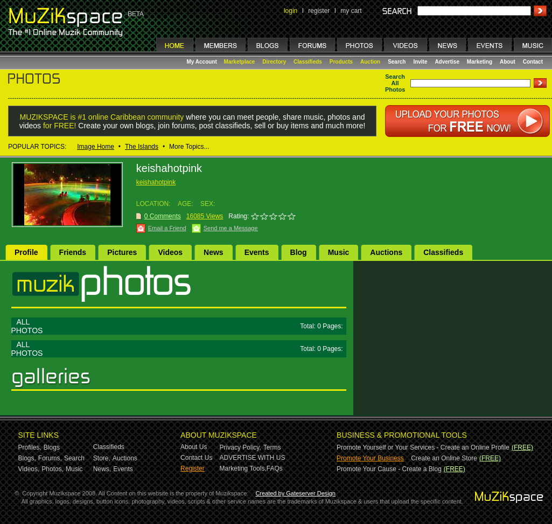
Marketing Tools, (243, 468)
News (213, 252)
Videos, (29, 469)
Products (341, 62)
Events (256, 252)
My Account (203, 62)
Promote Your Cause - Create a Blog (389, 469)
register (319, 11)
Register (192, 468)
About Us (193, 447)
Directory (274, 62)
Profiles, (29, 447)
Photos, (52, 469)
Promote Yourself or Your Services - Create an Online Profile (423, 447)
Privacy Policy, (240, 447)
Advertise (447, 62)
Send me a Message (231, 228)
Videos (170, 252)
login (290, 11)
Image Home (95, 146)
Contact (533, 62)
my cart (350, 11)
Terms (272, 447)
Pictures (122, 252)
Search (397, 62)
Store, (101, 458)
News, (102, 469)
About (507, 62)
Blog (298, 252)
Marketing (479, 62)
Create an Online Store (444, 458)
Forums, (50, 458)
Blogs (52, 447)
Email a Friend (167, 228)
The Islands (141, 146)
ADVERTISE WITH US (252, 457)
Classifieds (308, 62)
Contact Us (196, 457)
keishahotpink (156, 182)
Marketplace (239, 62)
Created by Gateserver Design (295, 493)
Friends (73, 252)
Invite (420, 62)
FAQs (275, 468)
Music (339, 252)
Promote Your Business (370, 458)
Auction (370, 62)
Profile (26, 252)
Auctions (386, 252)
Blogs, (27, 458)
